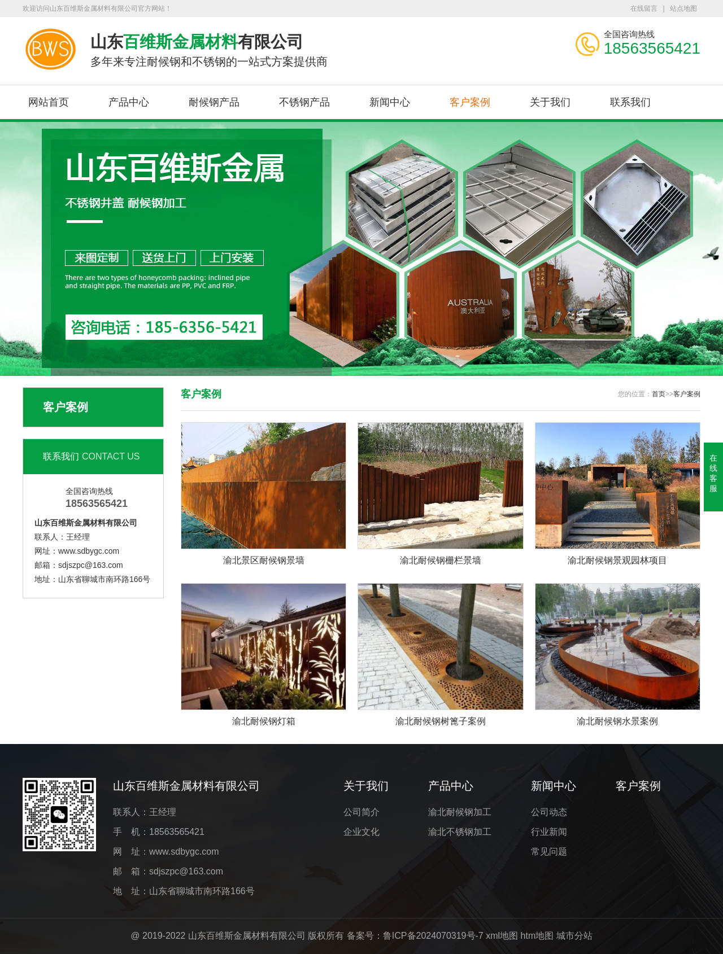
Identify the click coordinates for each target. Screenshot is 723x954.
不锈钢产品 (304, 102)
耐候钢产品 (214, 102)
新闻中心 (389, 102)
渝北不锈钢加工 (459, 832)
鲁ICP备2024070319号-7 (433, 935)
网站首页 (48, 102)
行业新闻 (549, 832)
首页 (658, 394)
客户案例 (470, 102)
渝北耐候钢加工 (459, 812)
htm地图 (537, 935)
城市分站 (574, 935)
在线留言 (643, 8)
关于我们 (550, 102)
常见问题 (549, 851)
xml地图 (502, 935)
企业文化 (361, 832)
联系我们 (630, 102)
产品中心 (128, 102)
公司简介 (361, 812)
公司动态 (549, 812)
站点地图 (683, 8)
